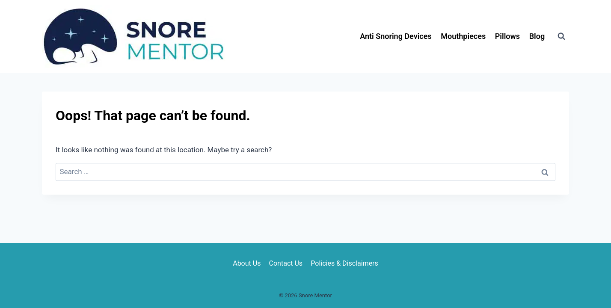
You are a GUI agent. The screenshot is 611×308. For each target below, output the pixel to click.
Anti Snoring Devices (396, 36)
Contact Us (286, 263)
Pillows (507, 36)
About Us (247, 263)
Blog (537, 36)
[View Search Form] (561, 36)
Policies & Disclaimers (344, 263)
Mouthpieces (463, 36)
